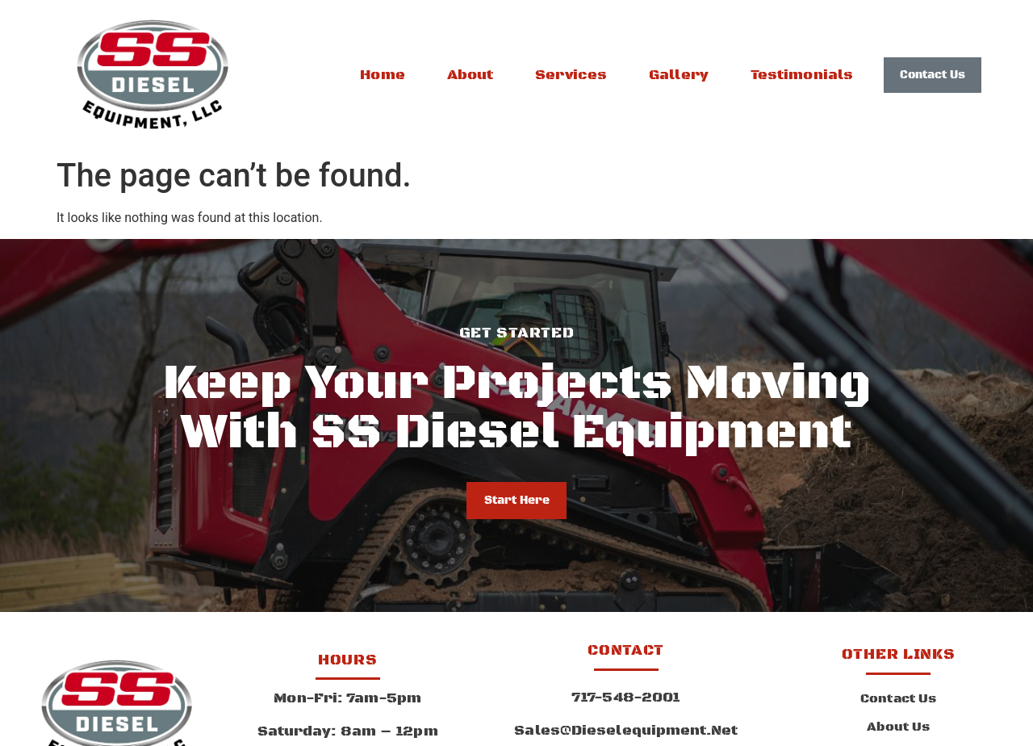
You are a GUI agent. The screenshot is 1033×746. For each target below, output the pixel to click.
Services (571, 75)
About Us (898, 727)
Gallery (679, 75)
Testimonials (802, 75)
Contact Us (898, 699)
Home (382, 75)
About (470, 75)
